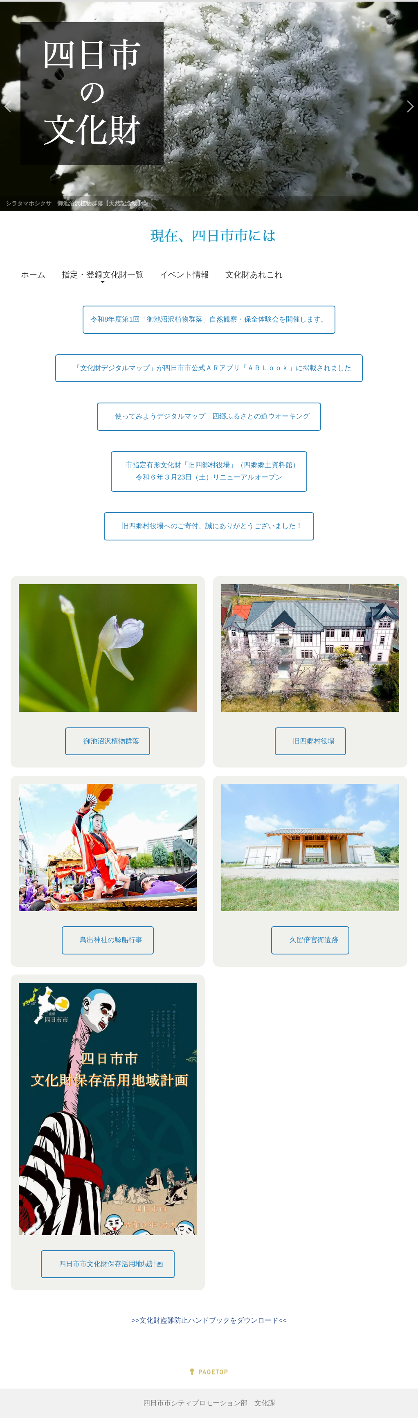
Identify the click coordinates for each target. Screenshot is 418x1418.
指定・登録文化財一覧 (103, 274)
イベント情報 (184, 274)
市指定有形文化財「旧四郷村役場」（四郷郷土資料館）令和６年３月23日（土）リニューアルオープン (209, 471)
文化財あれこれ (254, 274)
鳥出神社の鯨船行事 (111, 940)
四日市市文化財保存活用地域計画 (111, 1264)
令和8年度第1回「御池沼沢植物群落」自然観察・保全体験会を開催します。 (209, 319)
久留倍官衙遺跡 (314, 940)
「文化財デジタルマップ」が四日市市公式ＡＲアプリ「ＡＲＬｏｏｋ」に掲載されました (212, 368)
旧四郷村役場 (314, 741)
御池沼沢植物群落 (111, 741)
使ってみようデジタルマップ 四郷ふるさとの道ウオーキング (212, 416)
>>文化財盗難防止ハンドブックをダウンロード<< (209, 1320)
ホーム (33, 274)
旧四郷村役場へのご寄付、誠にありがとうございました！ (212, 526)
